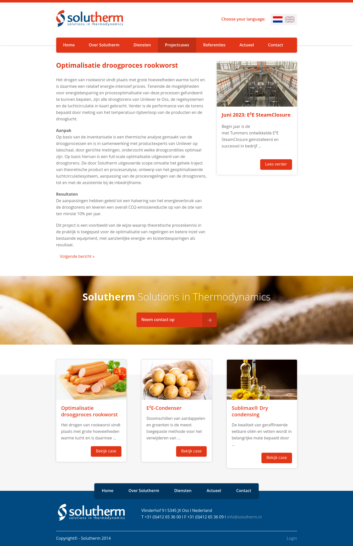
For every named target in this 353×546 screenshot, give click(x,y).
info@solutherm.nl (244, 517)
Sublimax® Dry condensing (250, 411)
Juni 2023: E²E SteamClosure (256, 114)
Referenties (214, 45)
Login (292, 538)
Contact (275, 45)
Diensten (142, 45)
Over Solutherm (104, 45)
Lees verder (276, 164)
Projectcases (177, 45)
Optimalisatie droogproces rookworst (89, 411)
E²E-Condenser (164, 408)
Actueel (246, 45)
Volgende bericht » (77, 256)
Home (69, 45)
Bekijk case (106, 451)
